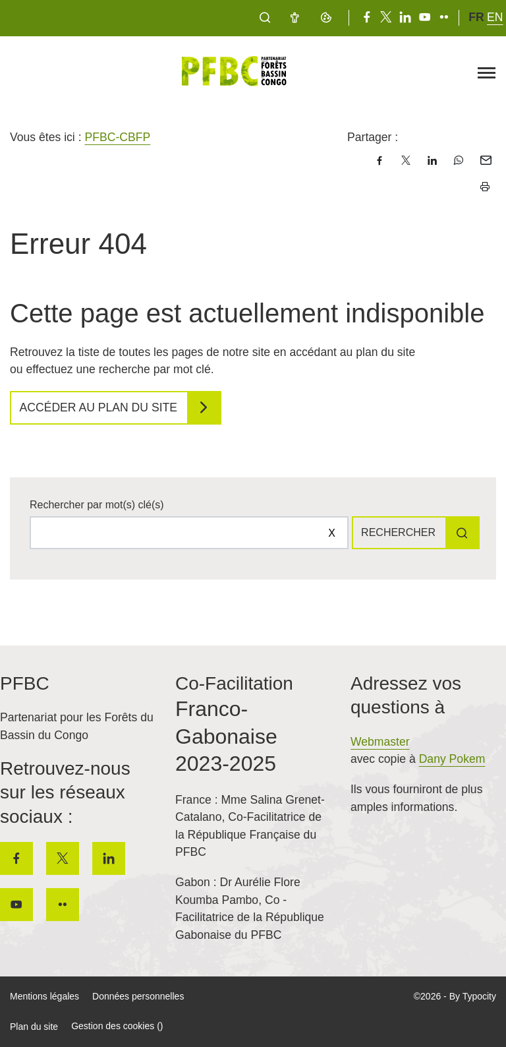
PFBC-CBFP (117, 137)
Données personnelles (138, 996)
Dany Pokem (452, 758)
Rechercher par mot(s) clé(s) (97, 504)
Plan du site (34, 1026)
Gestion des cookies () (117, 1026)
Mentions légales (44, 996)
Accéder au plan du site (99, 407)
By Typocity (472, 996)
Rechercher (398, 532)
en (495, 17)
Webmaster (380, 741)
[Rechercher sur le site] (189, 532)
